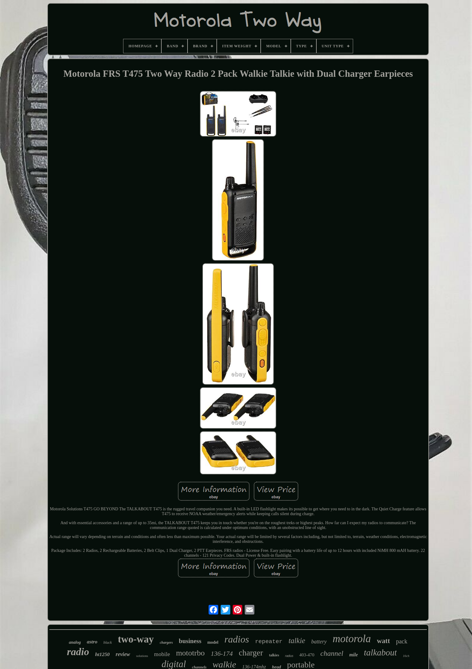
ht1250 (102, 654)
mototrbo (190, 653)
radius (289, 656)
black (107, 642)
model (213, 642)
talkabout (380, 652)
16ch (406, 656)
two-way (136, 639)
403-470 (306, 654)
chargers (166, 642)
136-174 (222, 653)
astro (92, 642)
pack (401, 641)
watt (383, 641)
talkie (296, 640)
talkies (274, 655)
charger (251, 652)
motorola (352, 639)
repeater (268, 641)
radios (236, 639)
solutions (142, 656)
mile (353, 654)
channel (331, 653)
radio (78, 651)
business (190, 641)
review (123, 654)
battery (319, 642)
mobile (162, 654)
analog (75, 642)
